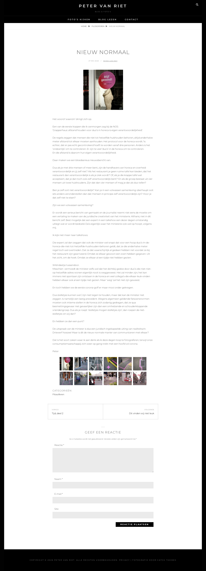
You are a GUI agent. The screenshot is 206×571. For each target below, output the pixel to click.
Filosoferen (98, 26)
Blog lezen (107, 19)
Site (56, 509)
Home (84, 26)
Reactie (59, 445)
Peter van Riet (110, 61)
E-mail (58, 494)
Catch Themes (166, 560)
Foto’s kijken (79, 19)
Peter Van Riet (103, 5)
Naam (58, 479)
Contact (131, 19)
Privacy (124, 560)
